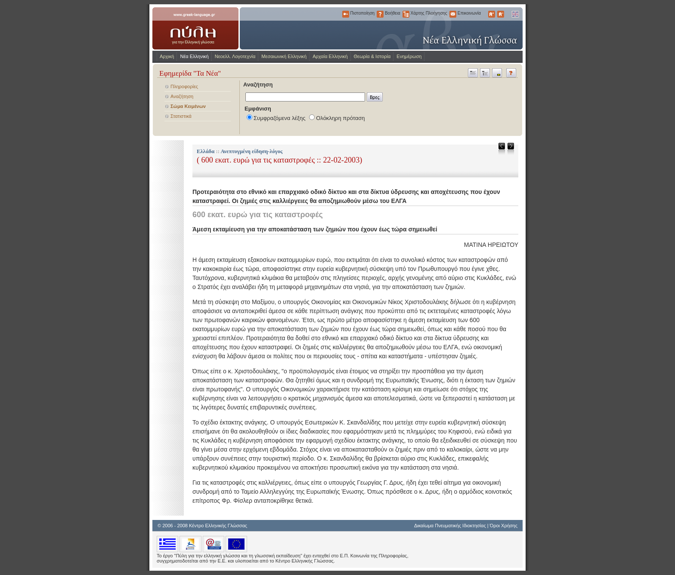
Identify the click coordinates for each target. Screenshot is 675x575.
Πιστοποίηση (345, 14)
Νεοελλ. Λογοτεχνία (235, 56)
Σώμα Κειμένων (188, 106)
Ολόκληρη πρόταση (340, 118)
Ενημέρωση (408, 56)
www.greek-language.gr (195, 28)
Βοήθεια (380, 14)
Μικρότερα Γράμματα (500, 14)
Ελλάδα (205, 151)
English (514, 14)
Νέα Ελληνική (194, 56)
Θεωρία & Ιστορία (372, 56)
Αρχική (167, 56)
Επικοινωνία (452, 14)
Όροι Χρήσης (503, 525)
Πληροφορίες (184, 86)
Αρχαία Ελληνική (330, 56)
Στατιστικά (181, 116)
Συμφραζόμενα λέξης (280, 118)
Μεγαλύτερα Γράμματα (491, 14)
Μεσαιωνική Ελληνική (284, 56)
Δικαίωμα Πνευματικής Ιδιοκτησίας (450, 525)
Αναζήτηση (181, 96)
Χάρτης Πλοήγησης (406, 14)
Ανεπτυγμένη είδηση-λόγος (251, 151)
